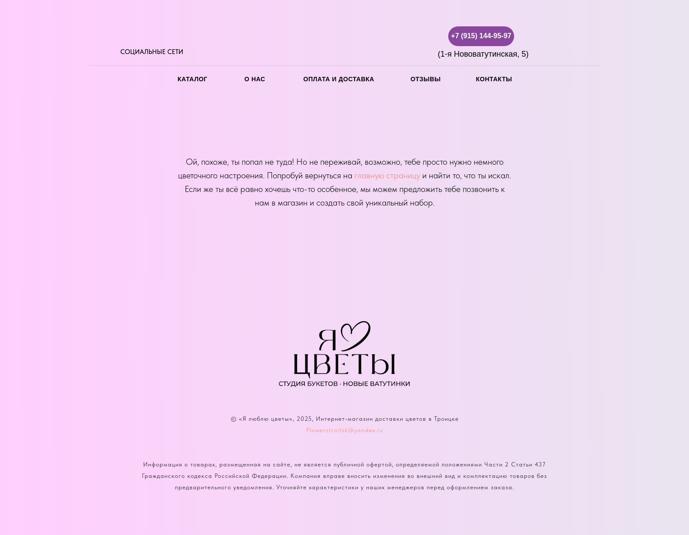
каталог (192, 79)
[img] (126, 36)
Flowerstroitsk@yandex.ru (344, 430)
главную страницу (387, 175)
